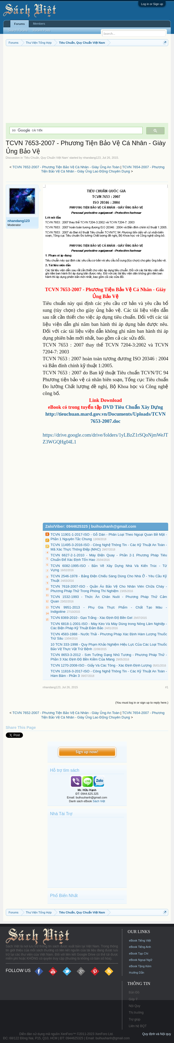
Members (39, 23)
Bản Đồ (134, 992)
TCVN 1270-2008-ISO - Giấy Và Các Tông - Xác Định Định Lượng (101, 665)
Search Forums (18, 30)
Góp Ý (133, 999)
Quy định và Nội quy (156, 1034)
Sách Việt (99, 801)
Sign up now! (87, 751)
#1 (166, 687)
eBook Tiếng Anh (140, 946)
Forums (19, 23)
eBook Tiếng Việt (140, 940)
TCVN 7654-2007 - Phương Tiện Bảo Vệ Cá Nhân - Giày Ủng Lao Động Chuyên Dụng (102, 169)
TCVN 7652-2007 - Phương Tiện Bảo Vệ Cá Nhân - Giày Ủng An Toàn (65, 167)
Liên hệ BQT (138, 1026)
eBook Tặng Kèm (140, 966)
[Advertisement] (87, 86)
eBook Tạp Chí (138, 953)
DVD (132, 407)
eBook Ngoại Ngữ (140, 959)
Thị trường (136, 1012)
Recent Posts (41, 30)
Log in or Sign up (152, 4)
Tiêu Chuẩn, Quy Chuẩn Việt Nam (46, 157)
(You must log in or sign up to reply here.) (141, 702)
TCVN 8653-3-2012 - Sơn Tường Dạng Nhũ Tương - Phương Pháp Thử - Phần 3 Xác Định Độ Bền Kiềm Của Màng (109, 657)
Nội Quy (134, 1006)
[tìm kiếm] (75, 130)
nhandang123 (92, 157)
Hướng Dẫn (136, 972)
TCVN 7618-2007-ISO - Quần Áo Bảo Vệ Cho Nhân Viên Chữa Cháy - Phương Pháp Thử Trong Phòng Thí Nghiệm (109, 588)
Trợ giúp (134, 1019)
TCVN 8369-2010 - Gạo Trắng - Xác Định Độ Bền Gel (91, 618)
